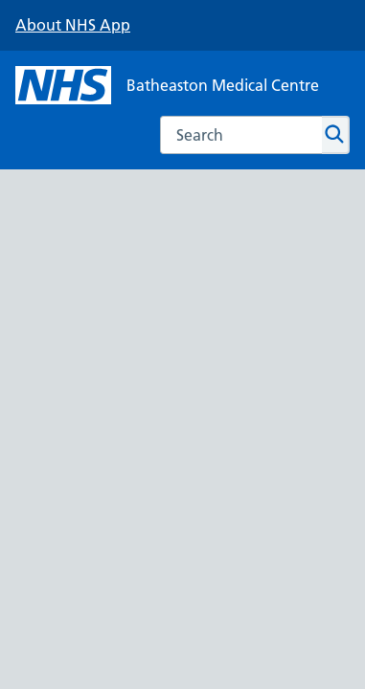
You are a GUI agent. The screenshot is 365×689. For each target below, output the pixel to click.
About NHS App (72, 24)
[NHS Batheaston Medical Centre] (167, 85)
